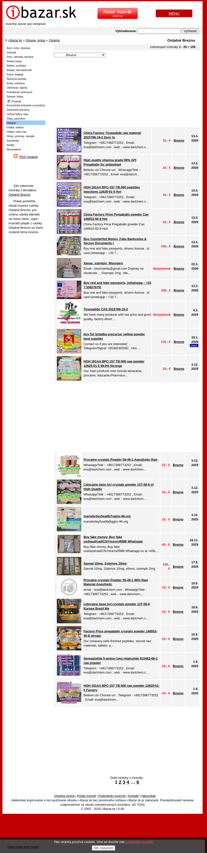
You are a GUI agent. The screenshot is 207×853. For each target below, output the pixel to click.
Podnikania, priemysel (19, 92)
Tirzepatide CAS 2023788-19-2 (106, 309)
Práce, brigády (15, 74)
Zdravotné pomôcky (18, 109)
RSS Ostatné (28, 157)
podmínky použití (139, 842)
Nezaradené (14, 149)
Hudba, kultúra (15, 127)
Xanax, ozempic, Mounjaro (103, 263)
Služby (10, 145)
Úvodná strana (64, 796)
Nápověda (148, 796)
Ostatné (54, 40)
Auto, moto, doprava (18, 48)
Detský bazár (14, 61)
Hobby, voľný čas (16, 131)
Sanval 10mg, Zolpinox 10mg (105, 563)
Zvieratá (11, 52)
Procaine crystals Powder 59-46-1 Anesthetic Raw (121, 459)
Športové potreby (16, 78)
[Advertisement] (125, 92)
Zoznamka (13, 140)
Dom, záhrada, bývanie (20, 56)
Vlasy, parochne (16, 118)
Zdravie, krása (35, 40)
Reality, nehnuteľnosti (19, 70)
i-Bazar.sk (15, 40)
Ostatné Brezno (19, 194)
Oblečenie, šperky (17, 87)
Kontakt (133, 796)
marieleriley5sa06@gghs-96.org (107, 516)
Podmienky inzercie (112, 796)
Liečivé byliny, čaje (17, 114)
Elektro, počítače (16, 65)
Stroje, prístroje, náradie (21, 136)
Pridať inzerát (86, 796)
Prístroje (14, 101)
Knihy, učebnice (16, 83)
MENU (174, 13)
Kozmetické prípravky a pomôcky (26, 105)
